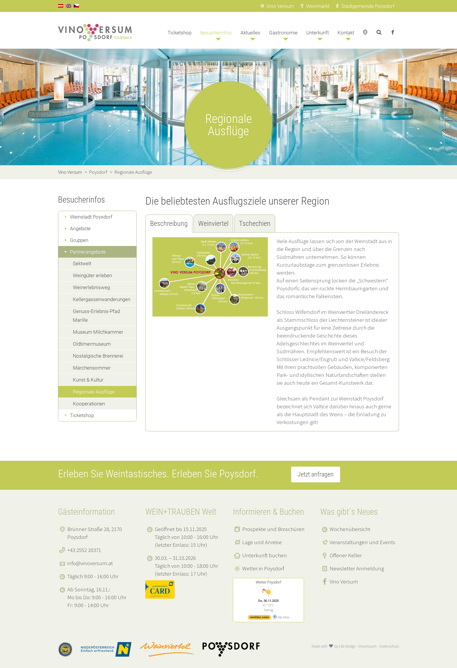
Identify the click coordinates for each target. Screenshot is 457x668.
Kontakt (346, 33)
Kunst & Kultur (88, 380)
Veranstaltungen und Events (362, 542)
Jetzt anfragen (316, 474)
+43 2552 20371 (84, 549)
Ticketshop (179, 33)
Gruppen (79, 240)
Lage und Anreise (262, 542)
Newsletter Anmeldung (357, 568)
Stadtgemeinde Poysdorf (365, 6)
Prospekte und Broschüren (273, 528)
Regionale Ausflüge (94, 392)
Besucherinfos (216, 33)
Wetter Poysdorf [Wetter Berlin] (268, 582)
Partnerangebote (88, 252)
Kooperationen (89, 404)
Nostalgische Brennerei (98, 356)
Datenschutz (389, 646)
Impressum (367, 646)
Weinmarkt (314, 6)
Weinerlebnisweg (91, 287)
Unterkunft (317, 33)
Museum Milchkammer (98, 332)
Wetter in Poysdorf (263, 568)
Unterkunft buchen (264, 555)
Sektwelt (82, 263)
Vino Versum (277, 6)
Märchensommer (92, 368)
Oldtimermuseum (92, 344)
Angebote (80, 228)
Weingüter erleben (92, 275)
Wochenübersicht (350, 528)
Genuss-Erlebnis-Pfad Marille (96, 315)
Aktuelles (250, 33)
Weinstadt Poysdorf (91, 217)
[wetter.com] (259, 618)
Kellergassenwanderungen (101, 299)
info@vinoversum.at (90, 563)
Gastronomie (283, 33)
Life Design (347, 646)
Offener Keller (346, 555)
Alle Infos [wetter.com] (281, 617)
